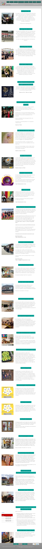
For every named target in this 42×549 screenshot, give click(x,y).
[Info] (24, 544)
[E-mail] (15, 544)
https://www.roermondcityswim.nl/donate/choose (24, 233)
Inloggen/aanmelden (35, 4)
